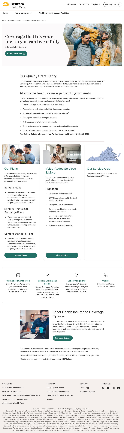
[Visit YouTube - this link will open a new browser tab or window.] (108, 388)
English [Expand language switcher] (96, 4)
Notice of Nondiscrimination (58, 391)
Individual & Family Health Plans (35, 20)
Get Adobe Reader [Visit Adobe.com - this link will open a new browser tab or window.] (87, 391)
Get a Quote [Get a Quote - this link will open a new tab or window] (7, 384)
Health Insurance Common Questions (17, 399)
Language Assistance (55, 388)
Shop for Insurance (15, 20)
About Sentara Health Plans (13, 403)
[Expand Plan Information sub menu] (31, 13)
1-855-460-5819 (82, 134)
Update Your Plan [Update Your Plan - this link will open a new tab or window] (16, 54)
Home (5, 13)
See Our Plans (21, 255)
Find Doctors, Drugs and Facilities (54, 13)
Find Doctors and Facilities (12, 388)
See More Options (63, 338)
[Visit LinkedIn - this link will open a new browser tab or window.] (118, 388)
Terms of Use (52, 384)
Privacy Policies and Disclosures (60, 395)
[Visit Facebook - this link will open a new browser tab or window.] (103, 388)
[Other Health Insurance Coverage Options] (78, 314)
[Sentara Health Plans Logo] (14, 5)
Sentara (50, 399)
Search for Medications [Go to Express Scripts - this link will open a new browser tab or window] (11, 391)
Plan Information (21, 13)
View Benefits (62, 255)
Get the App (84, 388)
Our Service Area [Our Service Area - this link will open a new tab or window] (98, 168)
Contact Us (84, 4)
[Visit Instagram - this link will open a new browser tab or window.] (113, 388)
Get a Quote (112, 4)
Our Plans (11, 168)
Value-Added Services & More (61, 170)
